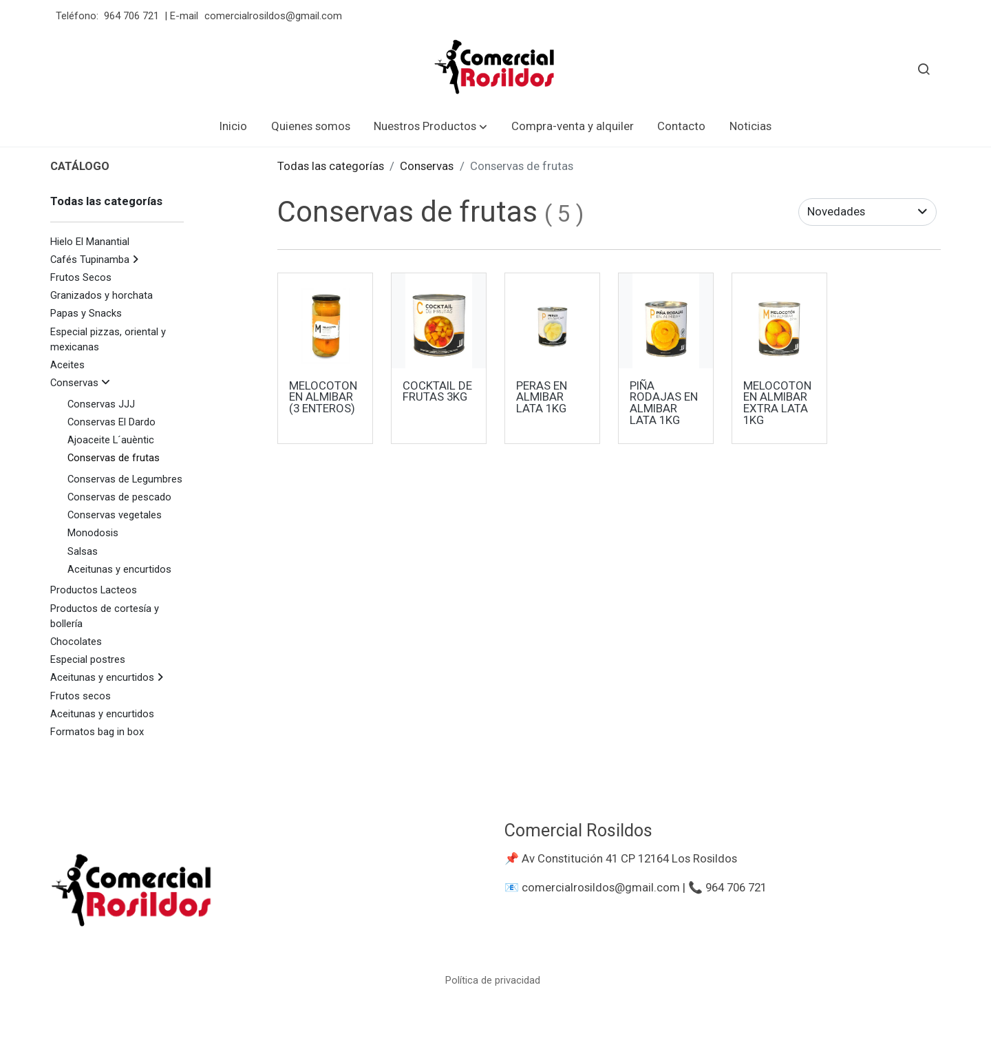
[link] (495, 69)
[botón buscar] (923, 69)
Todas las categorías (330, 166)
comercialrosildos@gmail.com (274, 16)
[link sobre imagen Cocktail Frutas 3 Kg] (439, 320)
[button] (430, 126)
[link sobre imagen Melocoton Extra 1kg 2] (779, 320)
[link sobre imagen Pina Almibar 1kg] (666, 320)
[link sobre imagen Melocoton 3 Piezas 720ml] (325, 320)
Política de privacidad (492, 980)
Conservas (427, 166)
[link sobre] (268, 896)
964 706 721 (131, 16)
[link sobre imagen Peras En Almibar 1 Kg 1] (552, 320)
